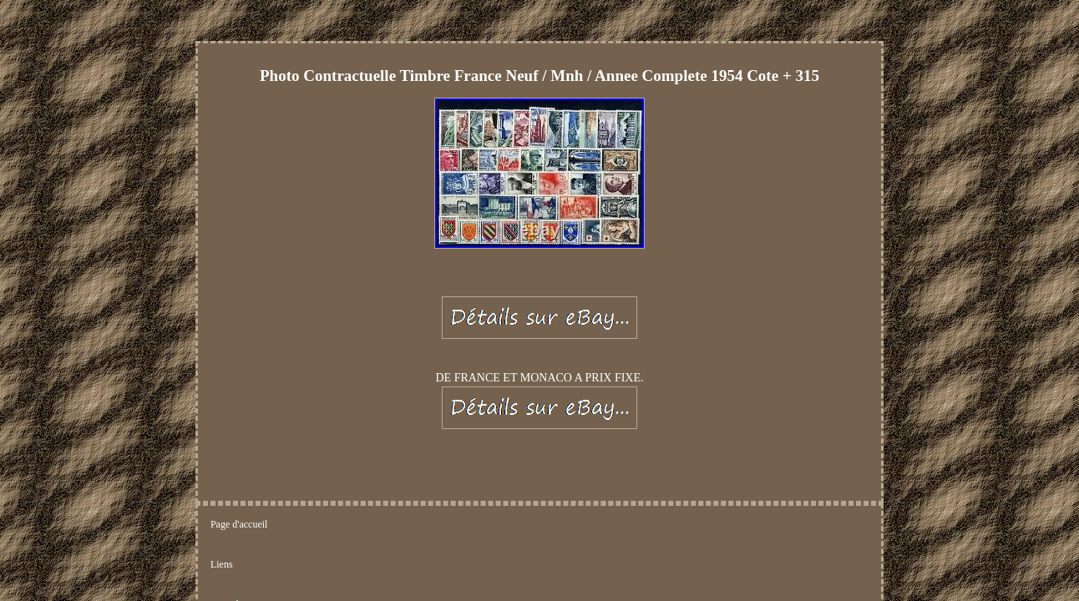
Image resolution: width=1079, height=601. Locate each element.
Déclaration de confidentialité (466, 442)
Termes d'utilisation (588, 442)
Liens (302, 442)
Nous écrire (360, 442)
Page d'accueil (238, 442)
